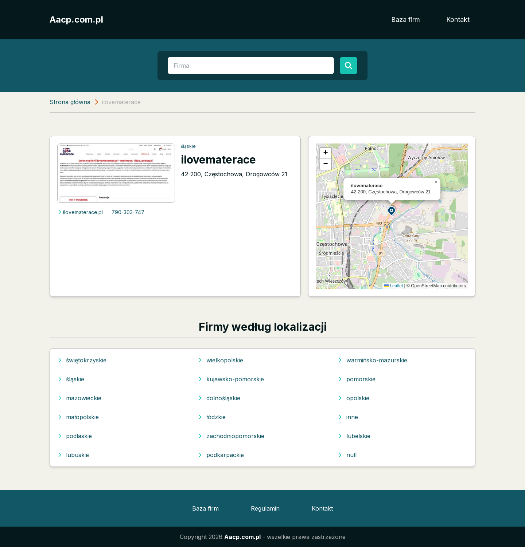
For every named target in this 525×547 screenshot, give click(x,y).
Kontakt (458, 19)
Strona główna (70, 102)
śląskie (188, 146)
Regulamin (265, 508)
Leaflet (393, 285)
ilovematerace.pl (80, 212)
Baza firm (405, 19)
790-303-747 (128, 212)
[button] (392, 210)
